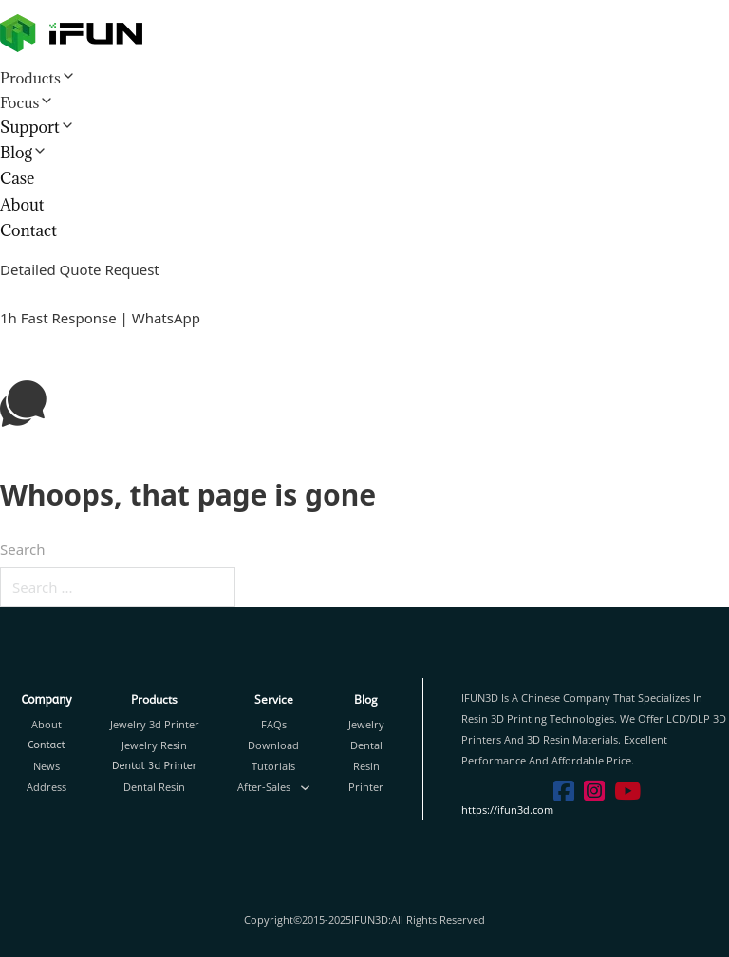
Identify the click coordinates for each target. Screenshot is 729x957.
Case (17, 178)
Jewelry (366, 724)
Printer (365, 787)
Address (46, 787)
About (22, 204)
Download (273, 745)
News (46, 766)
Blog (16, 152)
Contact (28, 230)
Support (30, 127)
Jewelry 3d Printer (154, 724)
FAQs (274, 724)
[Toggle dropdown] (305, 787)
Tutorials (273, 766)
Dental (366, 745)
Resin (366, 766)
